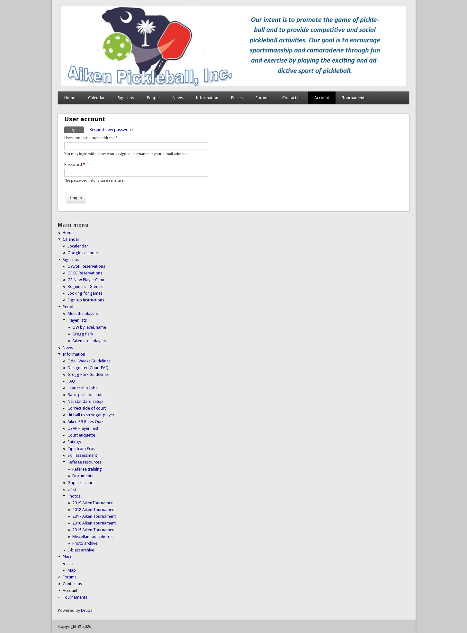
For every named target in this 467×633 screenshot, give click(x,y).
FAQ (71, 381)
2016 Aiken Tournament (94, 523)
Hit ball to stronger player (90, 414)
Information (207, 97)
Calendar (96, 97)
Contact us (291, 97)
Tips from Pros (81, 448)
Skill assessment (82, 455)
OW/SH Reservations (86, 266)
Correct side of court (86, 408)
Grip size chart (80, 482)
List (70, 563)
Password (74, 164)
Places (237, 97)
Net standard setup (85, 401)
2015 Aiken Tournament (94, 529)
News (178, 97)
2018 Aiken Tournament (94, 509)
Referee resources (84, 462)
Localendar (77, 246)
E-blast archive (80, 550)
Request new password (111, 129)
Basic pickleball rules (86, 394)
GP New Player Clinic (86, 279)
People (153, 97)
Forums (262, 97)
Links (71, 489)
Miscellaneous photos (92, 536)
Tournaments (354, 97)
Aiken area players (89, 340)
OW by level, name (89, 327)
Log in (76, 129)
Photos (73, 496)
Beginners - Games (85, 286)
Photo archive (84, 543)
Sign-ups (126, 97)
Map (71, 570)
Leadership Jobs (82, 388)
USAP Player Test (82, 428)
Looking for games (85, 293)
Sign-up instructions (85, 300)
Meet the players (82, 313)
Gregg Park (82, 334)
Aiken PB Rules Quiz (85, 421)
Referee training (87, 469)
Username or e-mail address (91, 138)
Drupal (87, 610)
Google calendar (82, 252)
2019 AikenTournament (93, 502)
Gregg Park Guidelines (88, 374)
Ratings (74, 441)
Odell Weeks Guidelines (89, 361)
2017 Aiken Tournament (94, 516)
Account (321, 97)
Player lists (77, 320)
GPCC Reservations (84, 273)
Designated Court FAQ (88, 367)
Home (69, 97)
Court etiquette (81, 435)
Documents (82, 475)
